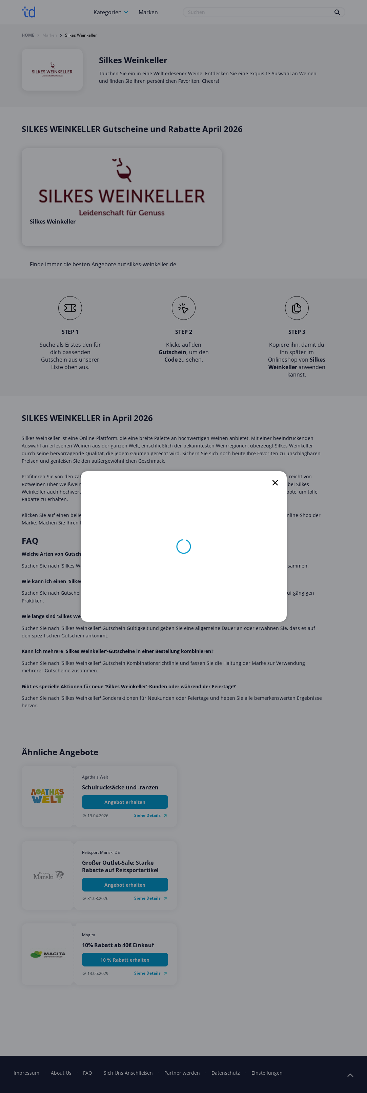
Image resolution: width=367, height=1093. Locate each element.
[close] (275, 482)
